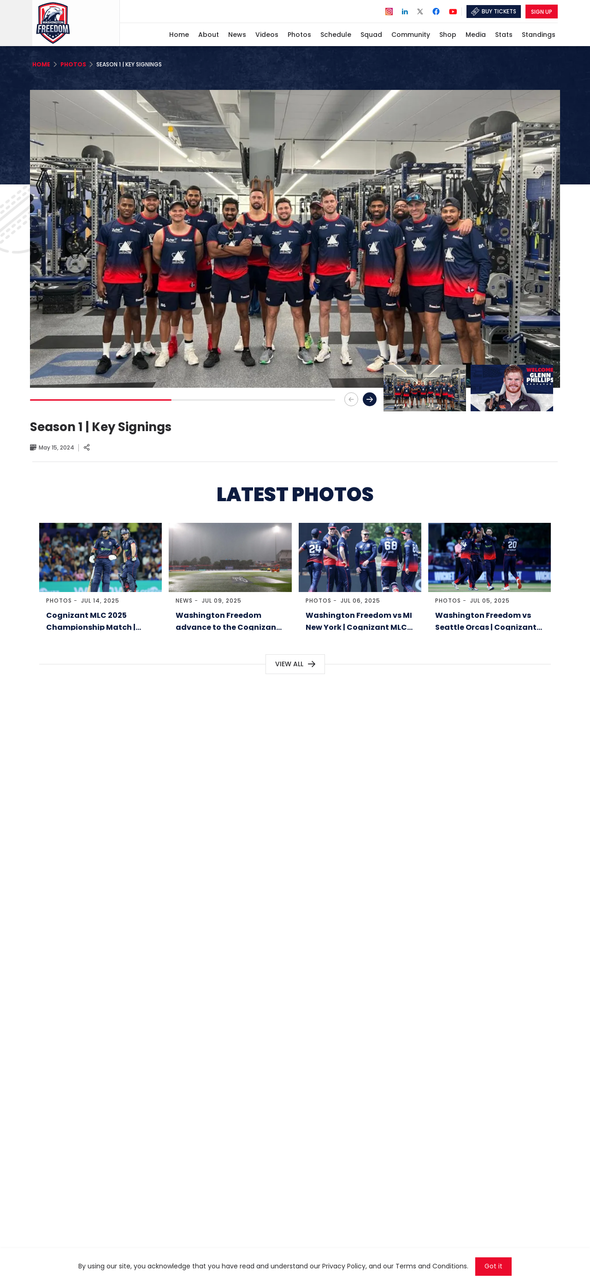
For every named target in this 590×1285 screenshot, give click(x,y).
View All (289, 664)
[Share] (86, 447)
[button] (370, 399)
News (184, 600)
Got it (493, 1266)
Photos (59, 600)
